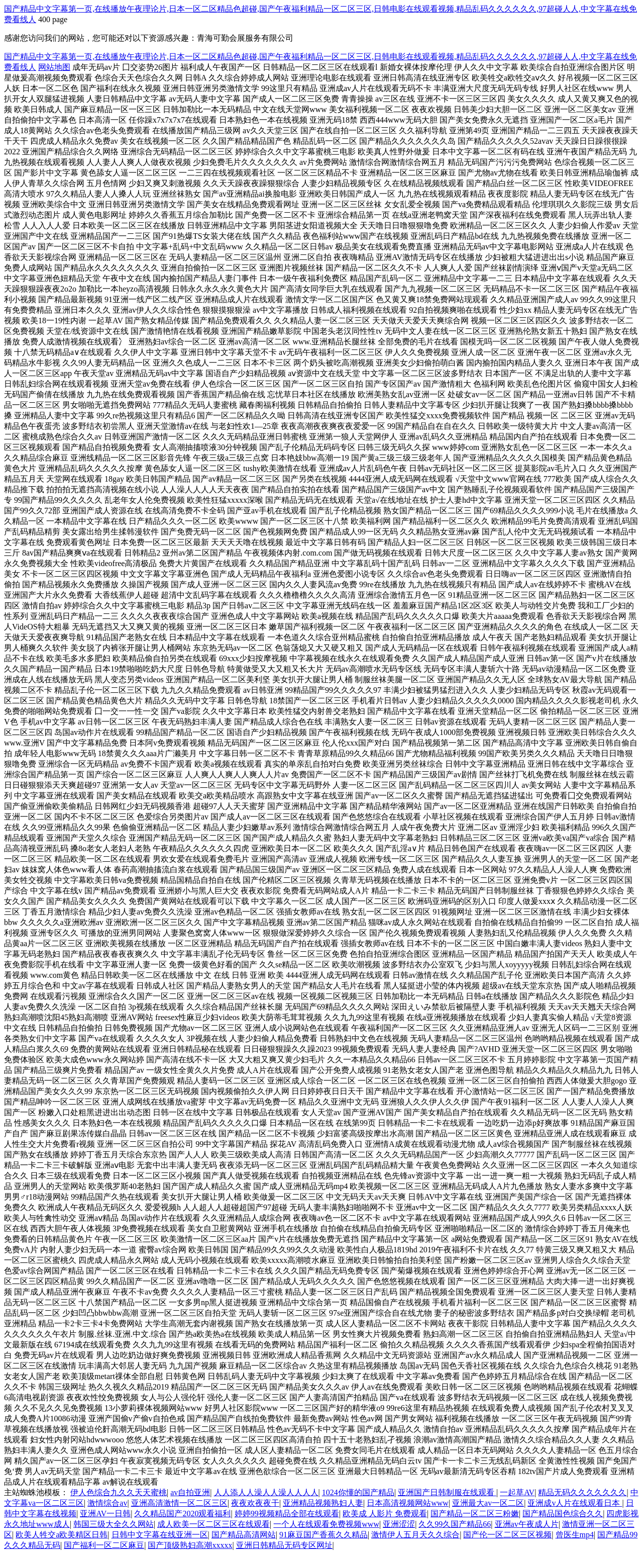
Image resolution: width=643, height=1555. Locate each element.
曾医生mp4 (575, 1534)
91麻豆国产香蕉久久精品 (323, 1534)
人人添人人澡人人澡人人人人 (266, 1492)
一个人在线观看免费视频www (326, 1524)
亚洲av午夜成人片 (527, 1524)
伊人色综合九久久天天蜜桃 (118, 1492)
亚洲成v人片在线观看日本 (574, 1503)
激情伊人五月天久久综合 (415, 1534)
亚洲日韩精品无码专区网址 (284, 1545)
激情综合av (107, 1503)
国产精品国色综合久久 (562, 1513)
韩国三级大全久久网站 (113, 1524)
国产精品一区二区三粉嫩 (475, 1513)
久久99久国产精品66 (454, 1524)
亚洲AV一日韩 (105, 1513)
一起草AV (517, 1492)
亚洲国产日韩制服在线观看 (447, 1492)
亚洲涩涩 (399, 1524)
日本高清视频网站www (408, 1503)
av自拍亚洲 (190, 1492)
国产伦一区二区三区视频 (507, 1534)
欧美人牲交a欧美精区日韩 (62, 1534)
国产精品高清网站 (243, 1534)
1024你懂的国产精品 (358, 1492)
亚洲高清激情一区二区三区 (179, 1503)
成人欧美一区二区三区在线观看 (213, 1524)
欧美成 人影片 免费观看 (385, 1513)
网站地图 (54, 67)
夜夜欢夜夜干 (255, 1503)
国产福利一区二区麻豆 (104, 1545)
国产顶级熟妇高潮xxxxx (190, 1545)
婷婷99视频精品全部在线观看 (287, 1513)
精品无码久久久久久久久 (582, 1492)
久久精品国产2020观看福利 (182, 1513)
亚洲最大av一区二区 (488, 1503)
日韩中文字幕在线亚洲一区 (160, 1534)
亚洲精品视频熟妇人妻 (323, 1503)
